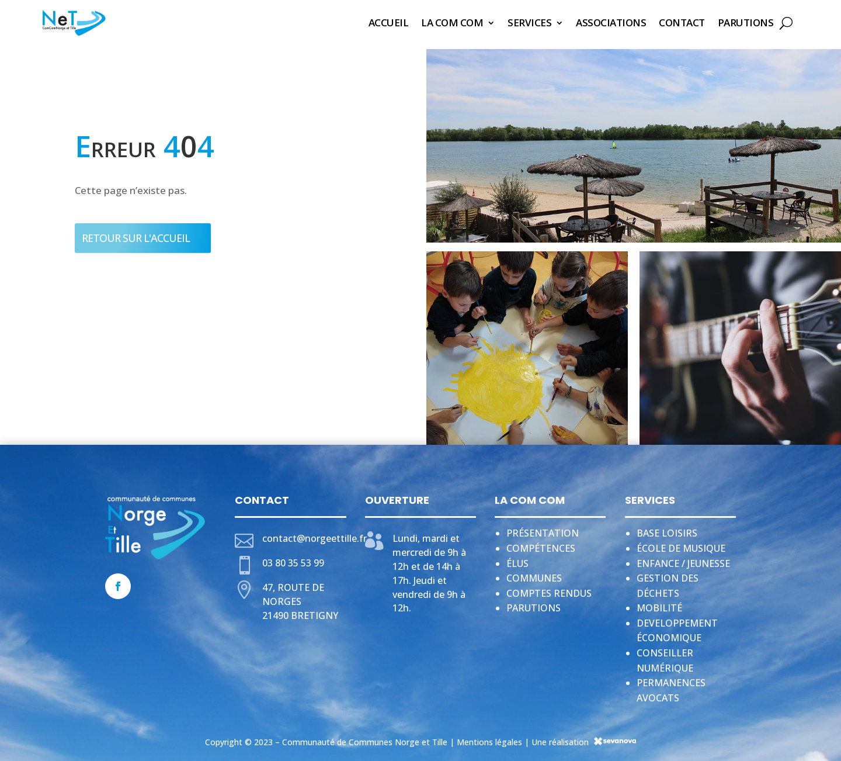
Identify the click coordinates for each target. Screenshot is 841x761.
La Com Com (452, 22)
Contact (682, 22)
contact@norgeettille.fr (314, 534)
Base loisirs (667, 529)
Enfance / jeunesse (683, 560)
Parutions (746, 22)
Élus (517, 560)
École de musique (681, 544)
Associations (611, 22)
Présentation (542, 529)
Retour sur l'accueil (136, 234)
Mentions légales (489, 738)
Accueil (389, 22)
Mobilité (659, 604)
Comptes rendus (549, 589)
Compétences (540, 544)
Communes (534, 574)
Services (529, 22)
